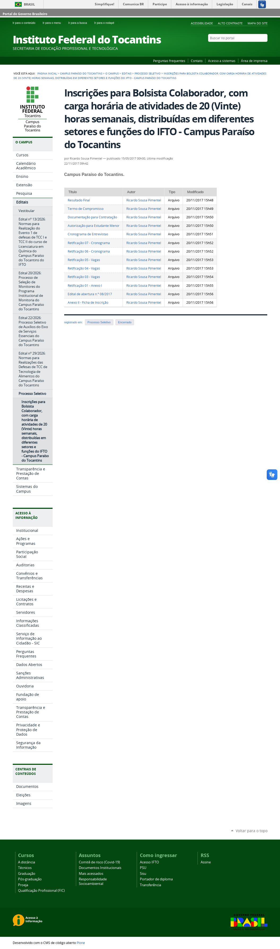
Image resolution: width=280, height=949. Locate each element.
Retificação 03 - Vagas (84, 277)
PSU (143, 868)
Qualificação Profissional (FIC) (41, 890)
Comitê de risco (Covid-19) (99, 862)
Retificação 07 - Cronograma (89, 243)
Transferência (150, 885)
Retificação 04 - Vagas (84, 268)
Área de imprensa (254, 61)
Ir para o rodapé (106, 22)
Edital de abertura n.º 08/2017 (90, 294)
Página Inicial (47, 73)
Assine (206, 862)
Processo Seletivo (148, 73)
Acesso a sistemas (221, 61)
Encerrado (124, 322)
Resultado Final (79, 200)
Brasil (29, 4)
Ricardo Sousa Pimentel (143, 200)
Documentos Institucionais (100, 868)
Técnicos (25, 868)
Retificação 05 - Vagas (84, 260)
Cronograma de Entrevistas (88, 234)
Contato (197, 61)
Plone (81, 943)
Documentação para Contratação (92, 217)
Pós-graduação (30, 879)
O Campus (112, 73)
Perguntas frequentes (169, 61)
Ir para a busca (80, 22)
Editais (126, 73)
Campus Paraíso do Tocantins (81, 73)
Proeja (23, 885)
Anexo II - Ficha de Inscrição (88, 302)
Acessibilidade (202, 23)
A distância (26, 862)
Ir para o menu (54, 22)
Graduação (26, 873)
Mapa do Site (258, 23)
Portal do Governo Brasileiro (25, 14)
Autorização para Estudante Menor (93, 225)
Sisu (143, 873)
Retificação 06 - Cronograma (89, 251)
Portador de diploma (156, 879)
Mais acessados (91, 873)
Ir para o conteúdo (27, 22)
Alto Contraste (230, 23)
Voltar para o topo (252, 830)
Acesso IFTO (149, 862)
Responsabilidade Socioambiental (93, 881)
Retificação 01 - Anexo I (85, 285)
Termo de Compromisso (86, 208)
